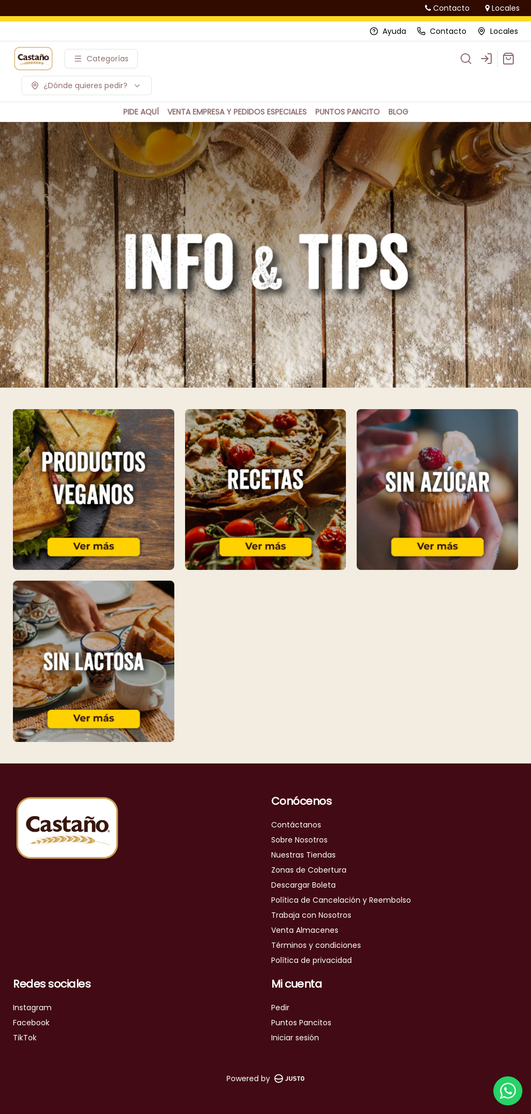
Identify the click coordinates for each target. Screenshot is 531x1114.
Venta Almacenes (304, 930)
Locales (502, 8)
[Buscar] (466, 58)
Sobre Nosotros (299, 839)
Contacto (447, 8)
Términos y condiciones (316, 945)
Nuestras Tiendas (303, 854)
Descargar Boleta (303, 885)
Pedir (280, 1007)
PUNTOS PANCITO (347, 111)
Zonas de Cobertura (308, 870)
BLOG (398, 111)
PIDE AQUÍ (141, 111)
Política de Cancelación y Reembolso (341, 900)
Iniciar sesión (295, 1037)
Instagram (32, 1007)
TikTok (25, 1037)
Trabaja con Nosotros (311, 915)
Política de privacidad (311, 960)
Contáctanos (296, 824)
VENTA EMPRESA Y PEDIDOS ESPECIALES (237, 111)
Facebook (31, 1022)
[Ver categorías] (101, 58)
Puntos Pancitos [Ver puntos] (301, 1022)
